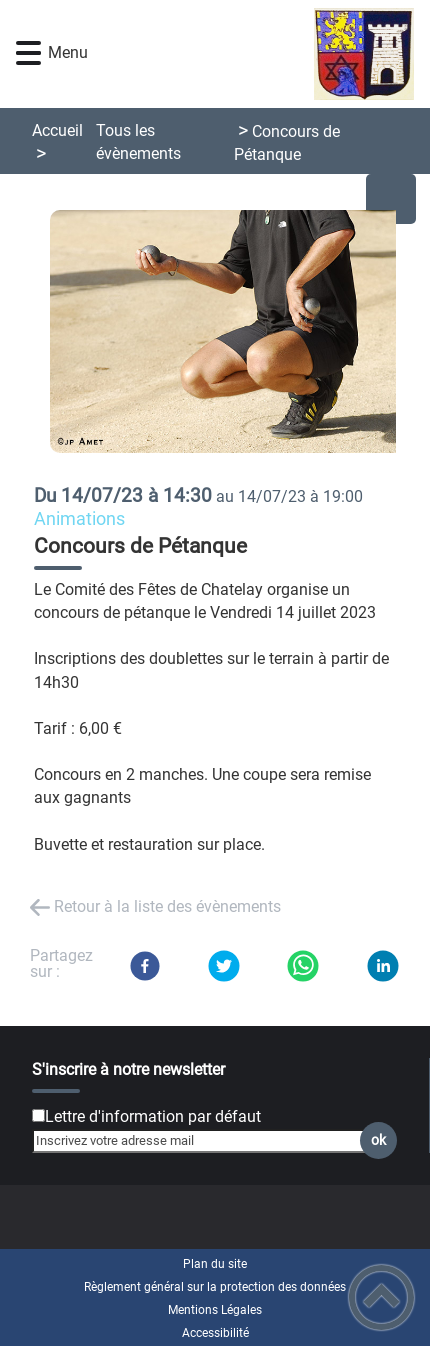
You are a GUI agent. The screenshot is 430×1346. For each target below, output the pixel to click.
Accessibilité (215, 1333)
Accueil (57, 130)
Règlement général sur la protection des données (215, 1287)
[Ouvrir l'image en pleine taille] (231, 333)
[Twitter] (224, 966)
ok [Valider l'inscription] (378, 1140)
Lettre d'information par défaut (153, 1116)
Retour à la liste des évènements (167, 906)
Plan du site (215, 1264)
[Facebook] (145, 966)
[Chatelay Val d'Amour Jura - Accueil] (247, 54)
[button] (28, 53)
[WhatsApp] (303, 966)
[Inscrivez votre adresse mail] (206, 1141)
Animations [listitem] (79, 519)
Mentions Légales (215, 1310)
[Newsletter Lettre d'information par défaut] (38, 1115)
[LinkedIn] (383, 966)
